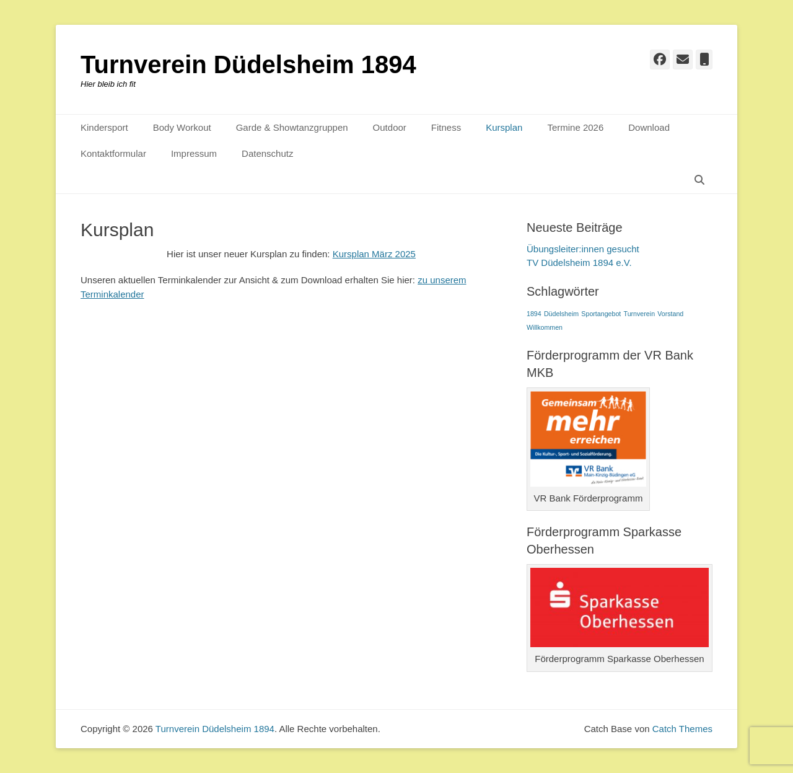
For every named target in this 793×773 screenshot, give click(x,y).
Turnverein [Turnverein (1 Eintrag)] (639, 313)
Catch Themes (682, 728)
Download (649, 127)
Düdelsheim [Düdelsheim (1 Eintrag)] (561, 313)
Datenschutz (267, 153)
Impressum (194, 153)
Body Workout (182, 127)
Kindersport (104, 127)
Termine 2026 (575, 127)
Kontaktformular (113, 153)
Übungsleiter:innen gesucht (583, 249)
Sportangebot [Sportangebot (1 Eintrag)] (601, 313)
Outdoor (389, 127)
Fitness (446, 127)
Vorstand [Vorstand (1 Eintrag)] (670, 313)
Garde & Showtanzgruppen (292, 127)
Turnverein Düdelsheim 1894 (248, 64)
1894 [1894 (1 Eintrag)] (534, 313)
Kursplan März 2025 (374, 254)
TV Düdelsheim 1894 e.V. (579, 262)
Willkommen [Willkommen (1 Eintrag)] (545, 327)
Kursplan (504, 127)
